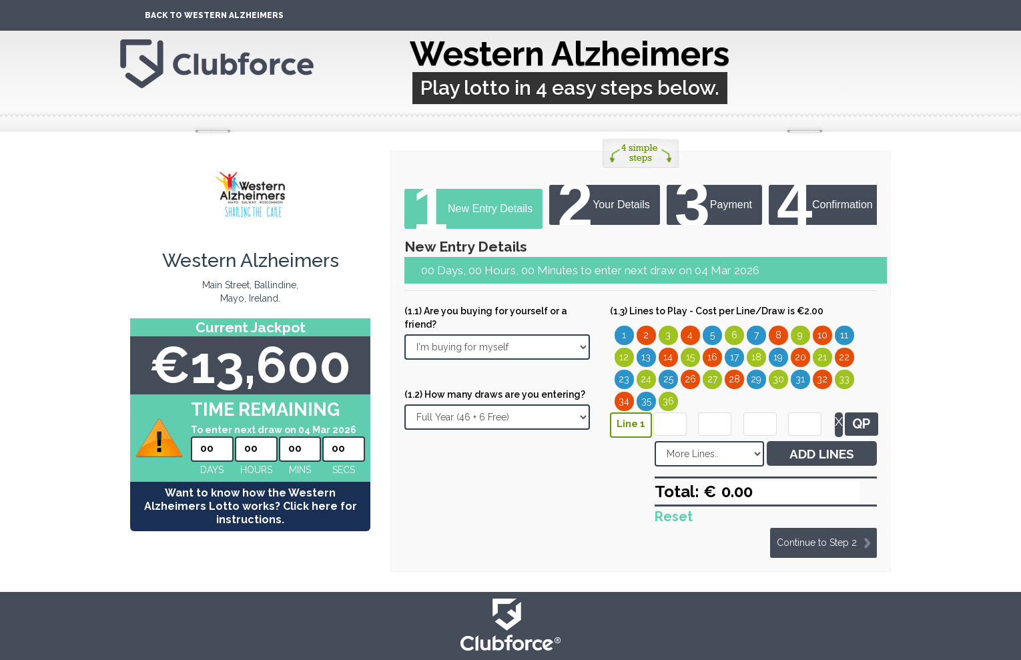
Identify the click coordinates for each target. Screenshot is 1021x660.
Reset (674, 517)
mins (300, 469)
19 (778, 357)
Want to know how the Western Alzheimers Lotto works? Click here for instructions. (250, 506)
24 (646, 379)
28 (734, 379)
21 (822, 357)
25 (668, 379)
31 (800, 379)
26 (690, 379)
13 (646, 357)
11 (844, 335)
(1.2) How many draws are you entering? (494, 394)
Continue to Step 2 (817, 542)
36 (668, 401)
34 (624, 401)
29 (756, 379)
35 (646, 401)
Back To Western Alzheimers (214, 15)
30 (778, 379)
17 (734, 357)
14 (668, 357)
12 (624, 357)
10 (822, 335)
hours (256, 469)
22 (844, 357)
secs (343, 469)
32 (822, 379)
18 (756, 357)
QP (861, 424)
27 (712, 379)
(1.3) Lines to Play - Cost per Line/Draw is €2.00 (716, 311)
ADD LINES (821, 453)
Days (212, 469)
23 (624, 379)
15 (690, 357)
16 (712, 357)
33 (844, 379)
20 (800, 357)
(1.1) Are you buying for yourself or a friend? (485, 318)
